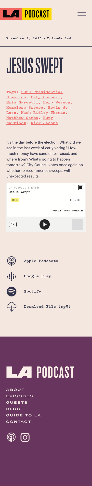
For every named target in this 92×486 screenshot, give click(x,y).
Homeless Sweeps (24, 107)
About (15, 390)
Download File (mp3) (38, 306)
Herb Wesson (56, 102)
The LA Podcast (26, 14)
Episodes (20, 396)
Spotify (23, 291)
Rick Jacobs (44, 122)
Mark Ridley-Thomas (43, 112)
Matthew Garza (22, 117)
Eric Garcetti (22, 102)
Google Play (28, 276)
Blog (13, 409)
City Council (45, 97)
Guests (17, 402)
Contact (18, 422)
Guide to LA (23, 415)
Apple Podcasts (32, 260)
